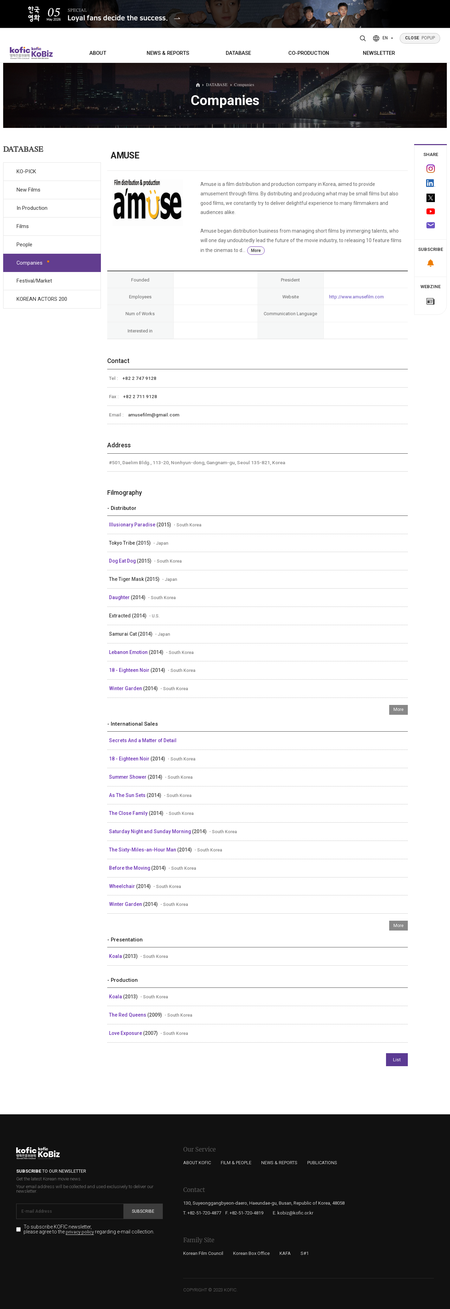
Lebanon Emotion (129, 652)
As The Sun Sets (128, 795)
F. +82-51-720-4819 (244, 1213)
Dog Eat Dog (123, 561)
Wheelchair (122, 886)
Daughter (120, 597)
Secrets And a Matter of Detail (142, 740)
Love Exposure (126, 1033)
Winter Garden (126, 688)
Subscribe (143, 1211)
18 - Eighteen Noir (129, 670)
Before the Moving (130, 868)
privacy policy (80, 1232)
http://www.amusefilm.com (356, 296)
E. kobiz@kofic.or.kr (293, 1213)
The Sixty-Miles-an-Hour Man (143, 850)
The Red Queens (128, 1015)
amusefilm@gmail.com (153, 414)
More (256, 250)
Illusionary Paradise (132, 524)
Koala (116, 956)
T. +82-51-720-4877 (202, 1213)
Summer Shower (128, 777)
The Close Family (129, 813)
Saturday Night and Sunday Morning (150, 831)
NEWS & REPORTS (168, 53)
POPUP (420, 37)
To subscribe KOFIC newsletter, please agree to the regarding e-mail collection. (89, 1229)
